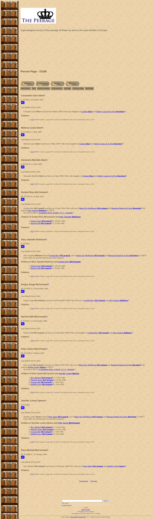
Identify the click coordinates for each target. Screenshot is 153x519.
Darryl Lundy (85, 509)
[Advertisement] (86, 51)
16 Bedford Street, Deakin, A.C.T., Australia (56, 213)
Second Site (82, 517)
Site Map (67, 88)
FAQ (33, 88)
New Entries (25, 88)
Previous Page (78, 88)
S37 (32, 119)
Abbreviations (57, 88)
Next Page (89, 88)
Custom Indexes (43, 88)
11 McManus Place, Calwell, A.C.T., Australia (56, 369)
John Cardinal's (74, 517)
